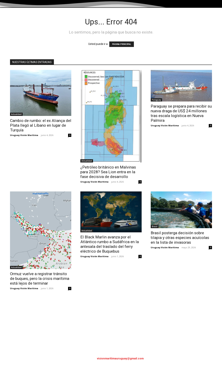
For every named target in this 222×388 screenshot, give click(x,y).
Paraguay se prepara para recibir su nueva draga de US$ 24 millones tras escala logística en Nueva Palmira (181, 113)
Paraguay (156, 99)
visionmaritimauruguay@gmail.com (120, 358)
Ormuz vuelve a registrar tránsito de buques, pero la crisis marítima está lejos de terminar (39, 279)
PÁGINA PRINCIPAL (121, 44)
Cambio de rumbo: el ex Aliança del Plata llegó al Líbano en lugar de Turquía (40, 125)
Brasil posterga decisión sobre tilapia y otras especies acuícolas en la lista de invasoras (180, 238)
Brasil (154, 226)
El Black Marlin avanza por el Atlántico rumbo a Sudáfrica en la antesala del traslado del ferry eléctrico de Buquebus (109, 244)
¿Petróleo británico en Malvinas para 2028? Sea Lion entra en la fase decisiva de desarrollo (108, 172)
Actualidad (16, 114)
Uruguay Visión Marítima (24, 135)
